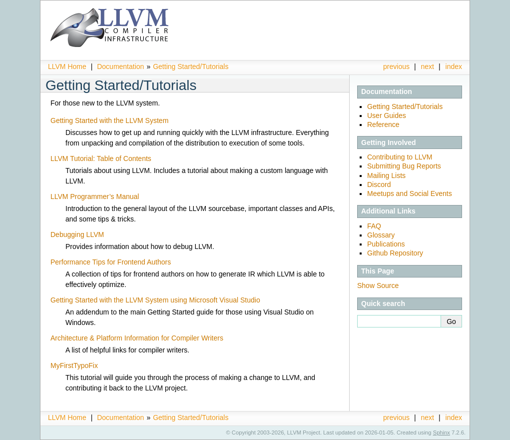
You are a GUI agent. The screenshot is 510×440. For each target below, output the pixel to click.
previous (396, 66)
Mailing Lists (386, 176)
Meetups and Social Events (409, 194)
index (454, 66)
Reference (383, 124)
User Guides (386, 116)
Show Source (378, 286)
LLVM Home (67, 66)
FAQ (374, 226)
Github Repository (395, 253)
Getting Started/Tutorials (190, 66)
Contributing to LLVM (399, 157)
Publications (386, 244)
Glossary (381, 235)
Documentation (120, 66)
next (427, 66)
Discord (379, 184)
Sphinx (441, 433)
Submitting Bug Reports (404, 166)
